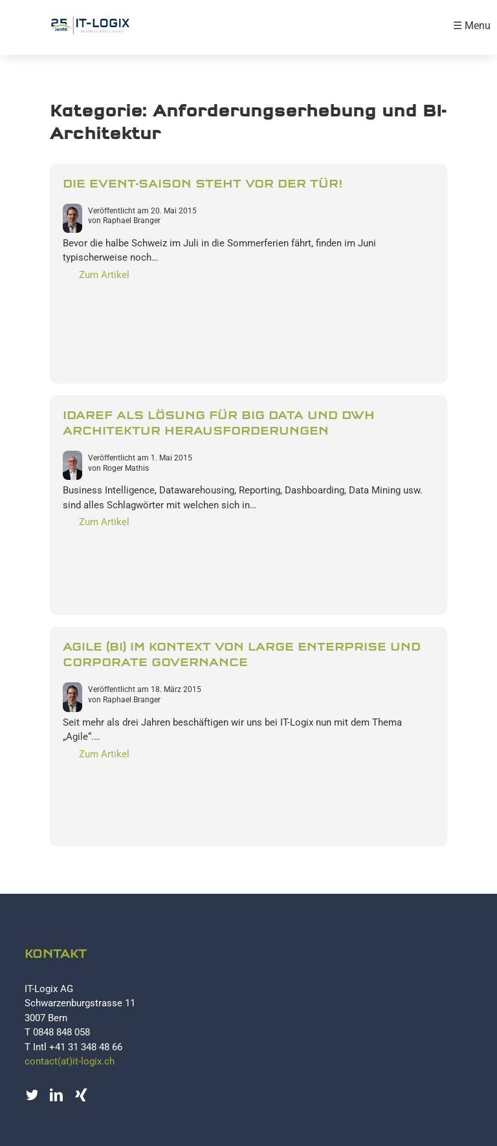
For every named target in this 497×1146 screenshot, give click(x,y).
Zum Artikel (104, 275)
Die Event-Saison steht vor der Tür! (202, 184)
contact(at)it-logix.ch (70, 1061)
